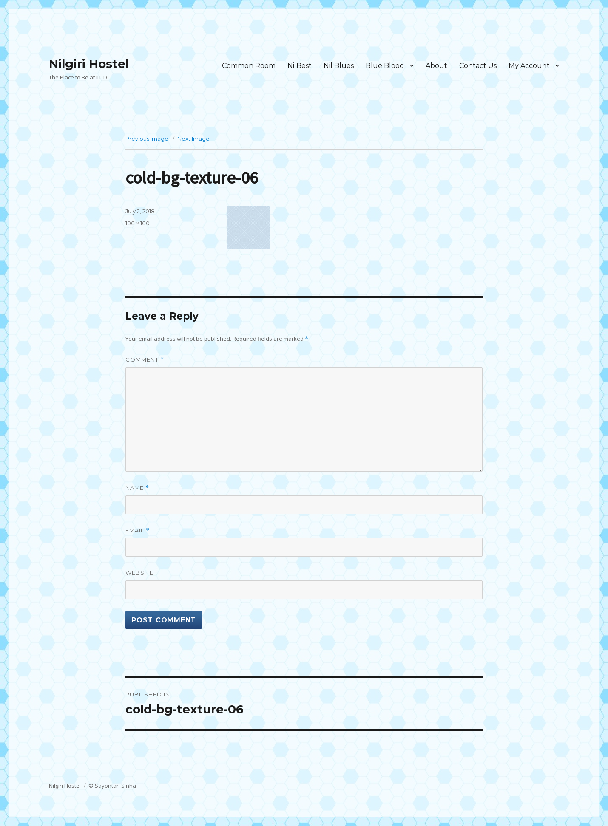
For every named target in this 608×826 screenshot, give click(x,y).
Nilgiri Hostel (89, 64)
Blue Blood (385, 66)
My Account (529, 66)
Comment (144, 359)
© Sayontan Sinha (112, 785)
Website (139, 572)
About (436, 66)
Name (137, 488)
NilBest (299, 66)
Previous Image (146, 138)
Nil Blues (339, 66)
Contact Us (478, 66)
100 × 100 (137, 223)
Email (137, 530)
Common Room (249, 66)
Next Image (193, 138)
